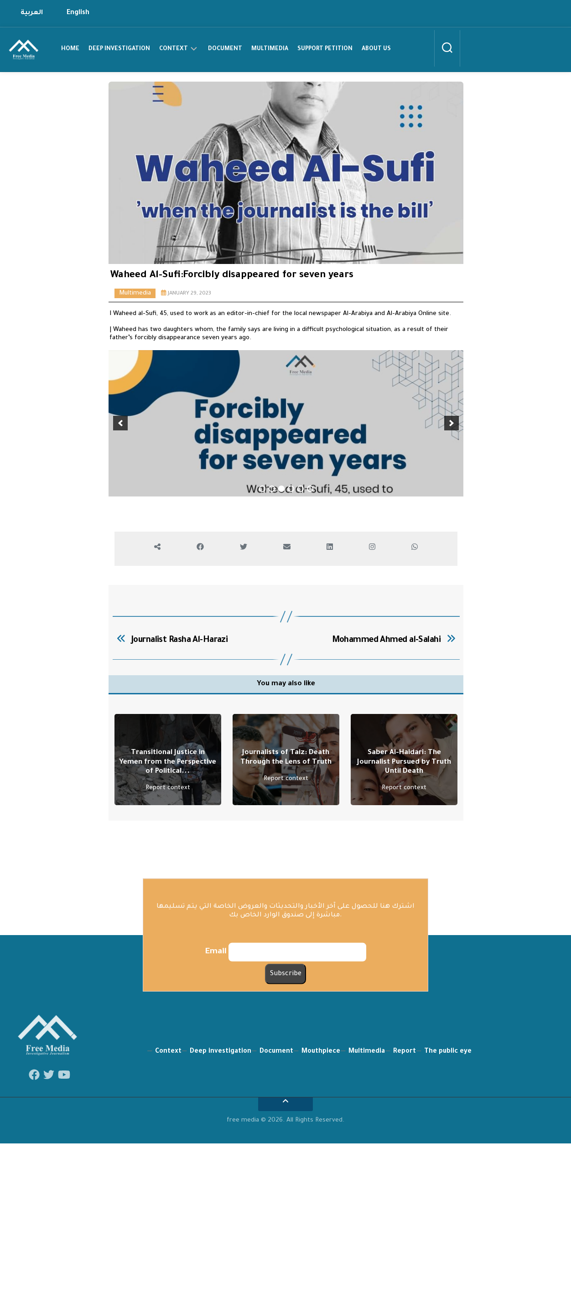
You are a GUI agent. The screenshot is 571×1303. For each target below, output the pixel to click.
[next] (451, 527)
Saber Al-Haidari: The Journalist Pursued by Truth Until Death (404, 970)
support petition (325, 49)
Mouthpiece (320, 1259)
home (70, 49)
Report (404, 1259)
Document (225, 49)
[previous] (120, 527)
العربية (32, 13)
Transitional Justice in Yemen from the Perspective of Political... (167, 970)
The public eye (448, 1259)
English (78, 13)
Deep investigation (119, 49)
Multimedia (269, 49)
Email (216, 1159)
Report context (167, 996)
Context (173, 49)
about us (376, 49)
